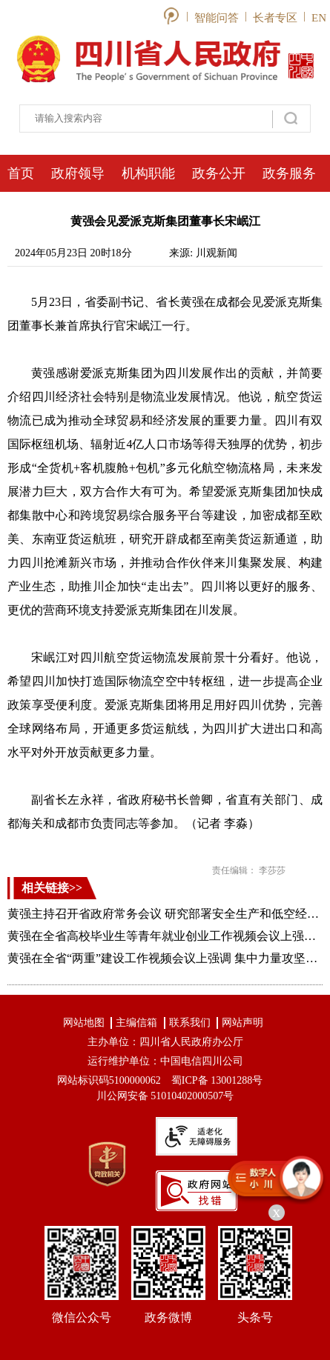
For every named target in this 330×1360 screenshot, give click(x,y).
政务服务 (289, 173)
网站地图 (84, 1022)
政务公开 (218, 173)
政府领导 (78, 173)
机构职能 (148, 173)
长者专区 (275, 18)
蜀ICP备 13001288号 (217, 1080)
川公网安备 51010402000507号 (165, 1095)
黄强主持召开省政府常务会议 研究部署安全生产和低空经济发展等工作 (165, 913)
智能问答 (216, 18)
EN (318, 18)
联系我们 (190, 1022)
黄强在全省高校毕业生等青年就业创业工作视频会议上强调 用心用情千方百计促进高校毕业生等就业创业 (165, 936)
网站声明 (242, 1022)
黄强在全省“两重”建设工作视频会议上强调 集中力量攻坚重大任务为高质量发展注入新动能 (165, 958)
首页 (20, 173)
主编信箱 (136, 1022)
